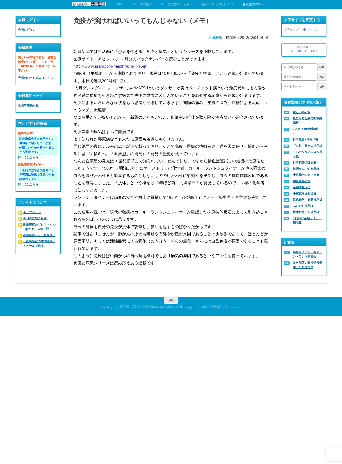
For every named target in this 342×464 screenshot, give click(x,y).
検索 (321, 67)
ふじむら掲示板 (303, 206)
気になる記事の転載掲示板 (307, 120)
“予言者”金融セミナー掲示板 (307, 220)
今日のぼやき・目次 (175, 4)
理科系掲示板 (301, 181)
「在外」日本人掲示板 (307, 145)
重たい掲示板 (301, 112)
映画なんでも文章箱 (306, 168)
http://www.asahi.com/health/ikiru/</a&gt (110, 65)
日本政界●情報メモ (305, 139)
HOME (120, 4)
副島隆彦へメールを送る (39, 235)
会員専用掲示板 (28, 105)
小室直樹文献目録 (304, 193)
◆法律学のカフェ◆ (306, 175)
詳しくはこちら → (30, 157)
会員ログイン (27, 29)
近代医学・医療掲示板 (307, 199)
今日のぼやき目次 (35, 218)
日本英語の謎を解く (306, 162)
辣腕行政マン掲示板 (306, 212)
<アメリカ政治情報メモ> (308, 131)
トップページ (32, 212)
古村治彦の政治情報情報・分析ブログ (307, 265)
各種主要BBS (251, 4)
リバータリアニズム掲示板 (307, 154)
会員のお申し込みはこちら (35, 77)
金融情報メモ (301, 187)
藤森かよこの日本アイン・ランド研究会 (307, 254)
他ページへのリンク (216, 4)
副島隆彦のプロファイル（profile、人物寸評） (39, 227)
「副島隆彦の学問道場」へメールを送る (39, 243)
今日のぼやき (142, 4)
